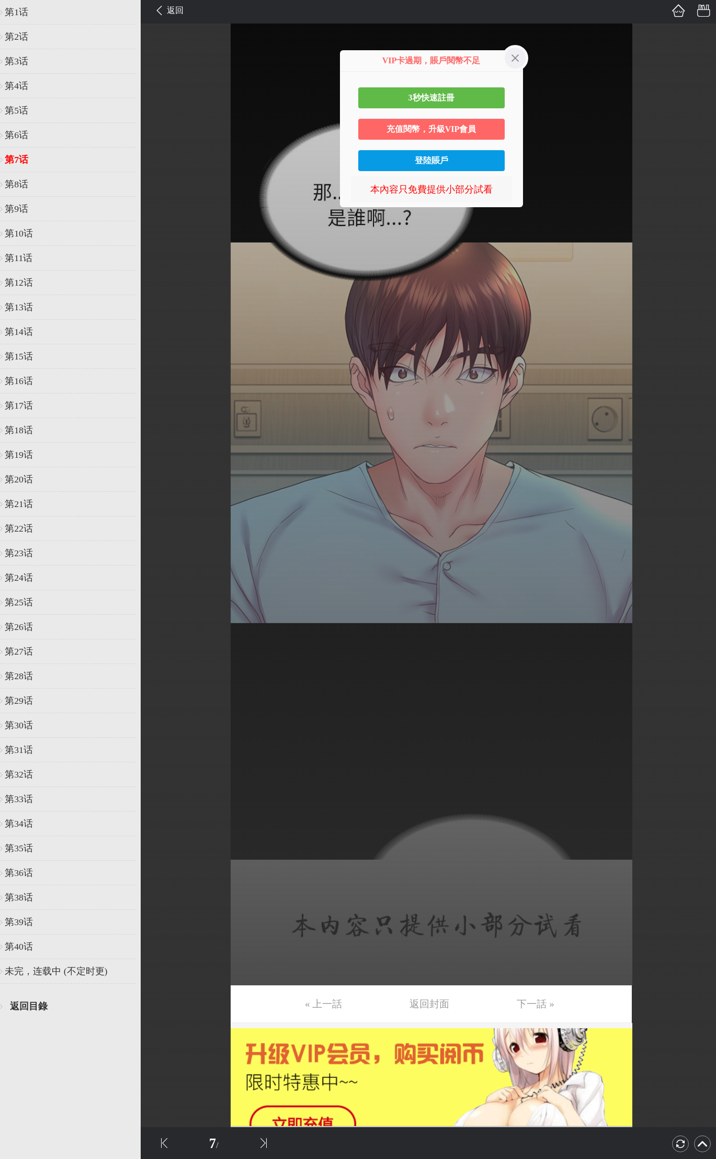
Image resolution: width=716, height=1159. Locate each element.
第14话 (24, 332)
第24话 (24, 577)
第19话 (24, 454)
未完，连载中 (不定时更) (61, 971)
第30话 (24, 725)
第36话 (24, 873)
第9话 (22, 209)
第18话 (24, 430)
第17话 (24, 405)
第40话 (24, 946)
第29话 (24, 700)
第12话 (24, 282)
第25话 (24, 602)
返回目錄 (34, 1006)
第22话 (24, 528)
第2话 (22, 36)
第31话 (24, 750)
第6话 (22, 135)
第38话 (24, 897)
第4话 (22, 86)
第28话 (24, 676)
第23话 (24, 553)
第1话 (22, 12)
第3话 (22, 61)
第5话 (22, 110)
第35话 (24, 848)
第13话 (24, 307)
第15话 (24, 356)
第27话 (24, 651)
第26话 (24, 627)
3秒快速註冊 (431, 97)
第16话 (24, 381)
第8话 (22, 184)
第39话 (24, 922)
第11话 (24, 258)
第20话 (24, 479)
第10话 (24, 233)
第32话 (24, 774)
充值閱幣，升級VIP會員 (431, 129)
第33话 (24, 799)
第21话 (24, 504)
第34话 (24, 823)
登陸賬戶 (431, 160)
